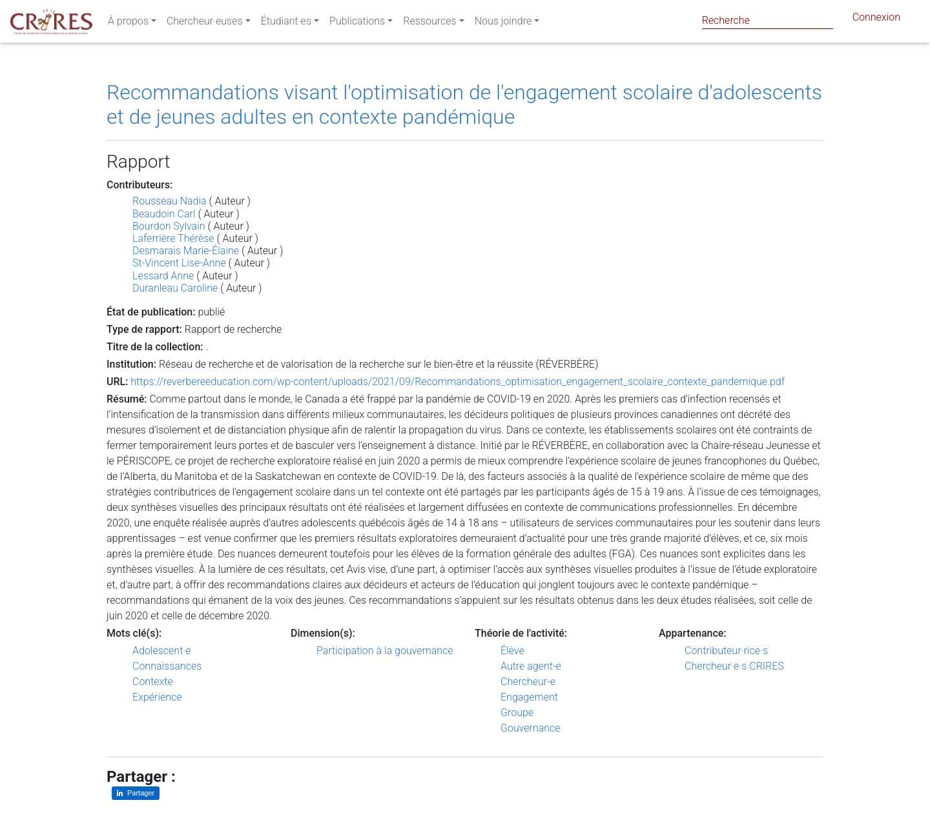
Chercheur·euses (205, 23)
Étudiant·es (286, 23)
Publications (357, 23)
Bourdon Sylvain (168, 226)
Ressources (429, 23)
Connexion (876, 20)
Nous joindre (503, 23)
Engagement (529, 697)
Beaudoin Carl (164, 214)
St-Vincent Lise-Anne (179, 263)
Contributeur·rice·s (726, 650)
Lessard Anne (163, 276)
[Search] (767, 20)
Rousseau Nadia (169, 201)
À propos (128, 23)
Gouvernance (531, 728)
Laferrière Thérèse (173, 238)
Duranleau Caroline (175, 288)
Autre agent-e (531, 666)
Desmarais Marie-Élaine (185, 250)
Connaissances (167, 666)
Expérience (157, 697)
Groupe (517, 712)
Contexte (152, 681)
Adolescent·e (161, 650)
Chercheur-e (528, 681)
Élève (512, 650)
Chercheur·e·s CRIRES (734, 666)
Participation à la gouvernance (384, 650)
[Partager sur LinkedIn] (136, 793)
